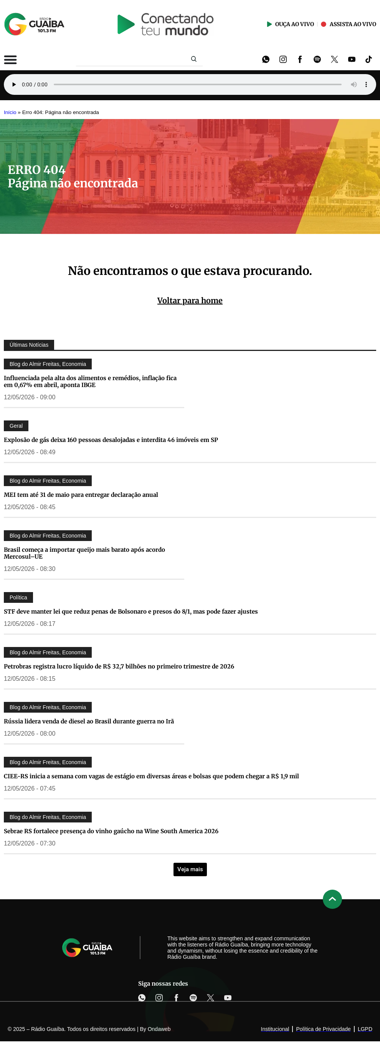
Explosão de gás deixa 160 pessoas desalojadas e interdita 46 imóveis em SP (111, 439)
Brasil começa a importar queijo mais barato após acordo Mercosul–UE (84, 553)
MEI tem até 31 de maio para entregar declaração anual (81, 494)
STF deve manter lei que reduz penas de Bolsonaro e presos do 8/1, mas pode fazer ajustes (131, 611)
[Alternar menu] (10, 59)
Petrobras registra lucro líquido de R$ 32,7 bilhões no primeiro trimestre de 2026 (119, 666)
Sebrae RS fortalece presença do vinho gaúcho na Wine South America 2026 (111, 831)
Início (10, 112)
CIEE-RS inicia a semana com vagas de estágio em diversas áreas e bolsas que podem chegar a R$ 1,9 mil (151, 776)
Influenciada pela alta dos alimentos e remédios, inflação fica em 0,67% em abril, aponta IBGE (90, 381)
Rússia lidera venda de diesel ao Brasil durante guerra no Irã (89, 721)
